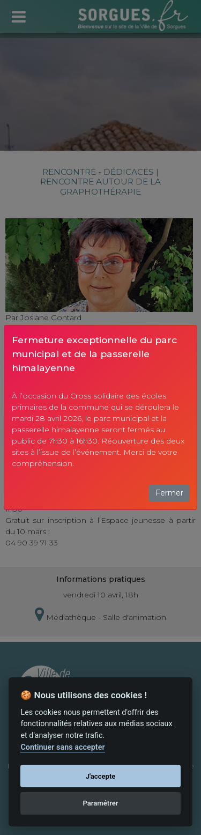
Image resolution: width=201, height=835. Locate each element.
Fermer (169, 493)
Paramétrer (100, 803)
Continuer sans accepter (62, 747)
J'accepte (101, 776)
